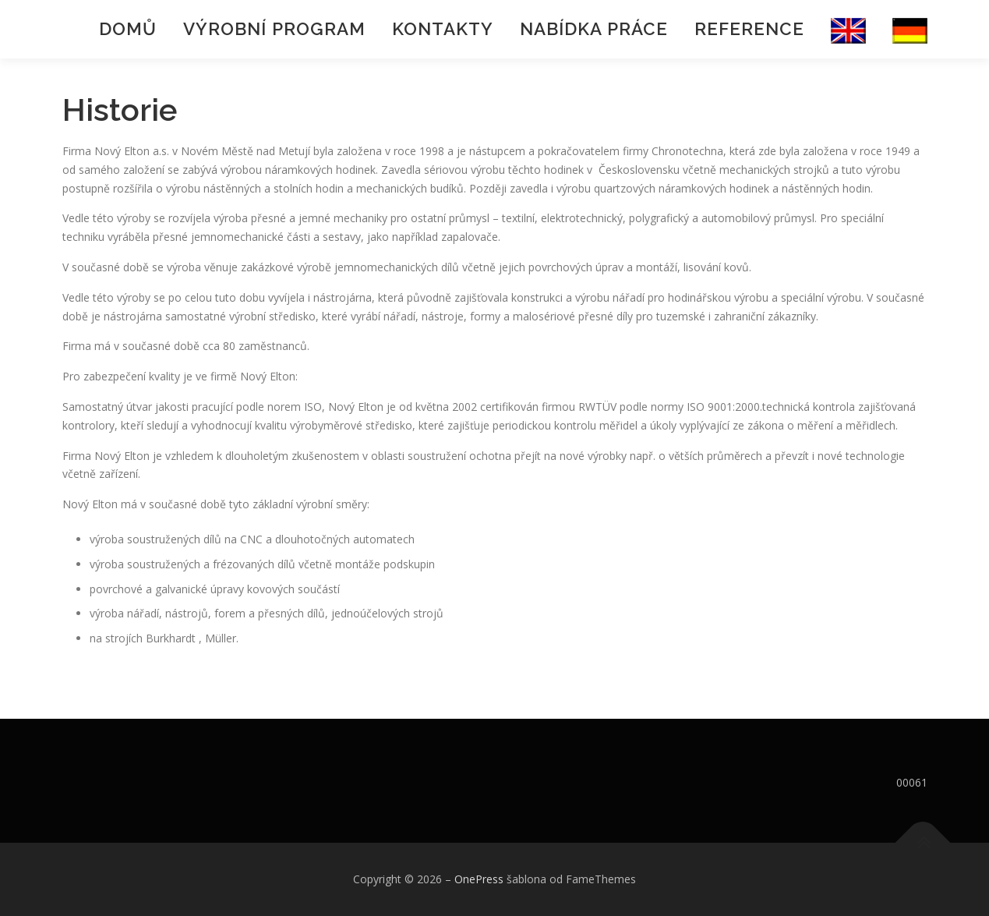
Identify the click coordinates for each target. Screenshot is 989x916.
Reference (749, 29)
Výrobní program (274, 29)
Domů (128, 29)
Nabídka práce (594, 29)
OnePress (478, 879)
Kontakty (442, 29)
